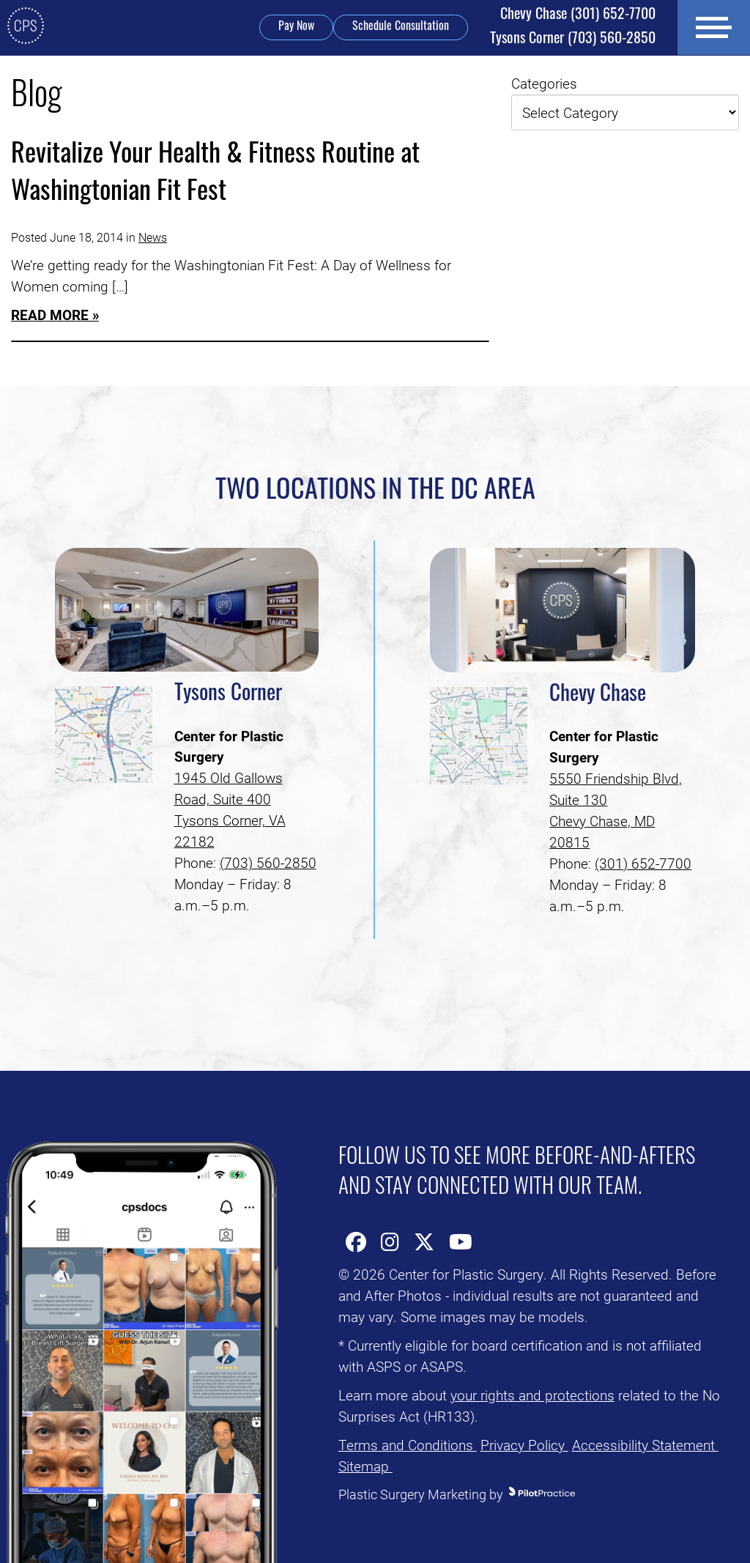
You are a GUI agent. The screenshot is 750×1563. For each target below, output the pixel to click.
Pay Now (295, 27)
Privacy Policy (524, 1445)
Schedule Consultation (400, 27)
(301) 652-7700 (577, 15)
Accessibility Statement (645, 1445)
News (152, 237)
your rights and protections (532, 1395)
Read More (50, 314)
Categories (544, 83)
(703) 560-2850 (572, 39)
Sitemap (365, 1466)
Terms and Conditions (407, 1445)
